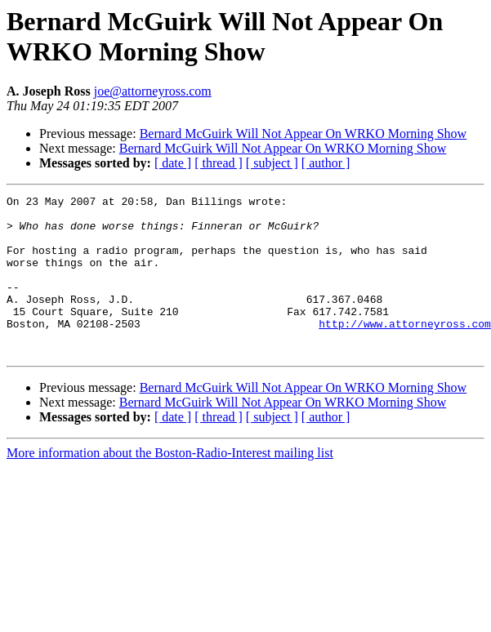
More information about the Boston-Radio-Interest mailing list (170, 485)
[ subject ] (272, 163)
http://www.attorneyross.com (405, 350)
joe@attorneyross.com (153, 91)
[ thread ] (218, 163)
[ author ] (325, 163)
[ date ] (172, 163)
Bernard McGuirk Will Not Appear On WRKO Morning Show (303, 133)
